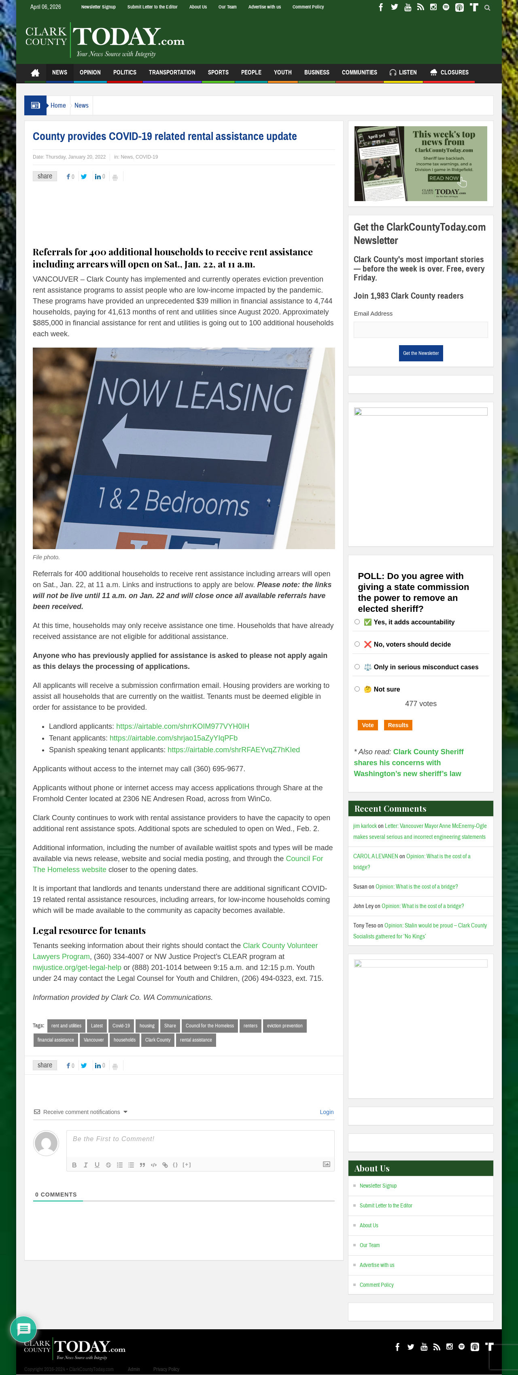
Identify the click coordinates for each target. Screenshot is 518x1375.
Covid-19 (121, 1026)
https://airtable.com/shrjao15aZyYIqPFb (174, 738)
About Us (198, 7)
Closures (449, 73)
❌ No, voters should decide (407, 644)
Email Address (373, 313)
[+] (187, 1165)
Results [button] (398, 725)
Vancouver (94, 1040)
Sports (218, 76)
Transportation (172, 76)
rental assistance (196, 1040)
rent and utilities (66, 1026)
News (59, 76)
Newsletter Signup (98, 7)
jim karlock (365, 826)
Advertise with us (264, 7)
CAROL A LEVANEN (375, 856)
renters (250, 1026)
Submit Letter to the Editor (152, 7)
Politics (124, 76)
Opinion (90, 76)
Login (326, 1113)
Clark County (157, 1040)
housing (147, 1026)
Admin (134, 1369)
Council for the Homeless (210, 1026)
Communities (359, 76)
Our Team (228, 7)
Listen (403, 73)
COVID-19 (147, 157)
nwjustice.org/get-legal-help (77, 967)
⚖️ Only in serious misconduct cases (421, 667)
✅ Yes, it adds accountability (409, 622)
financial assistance (56, 1040)
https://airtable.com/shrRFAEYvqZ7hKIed (234, 750)
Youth (283, 76)
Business (316, 76)
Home (62, 105)
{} (175, 1165)
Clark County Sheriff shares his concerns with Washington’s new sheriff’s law (408, 763)
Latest (97, 1026)
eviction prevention (285, 1026)
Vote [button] (368, 725)
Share (170, 1026)
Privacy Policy (166, 1369)
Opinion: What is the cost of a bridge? (417, 887)
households (125, 1040)
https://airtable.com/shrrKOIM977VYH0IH (182, 726)
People (251, 76)
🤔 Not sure (382, 689)
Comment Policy (308, 7)
